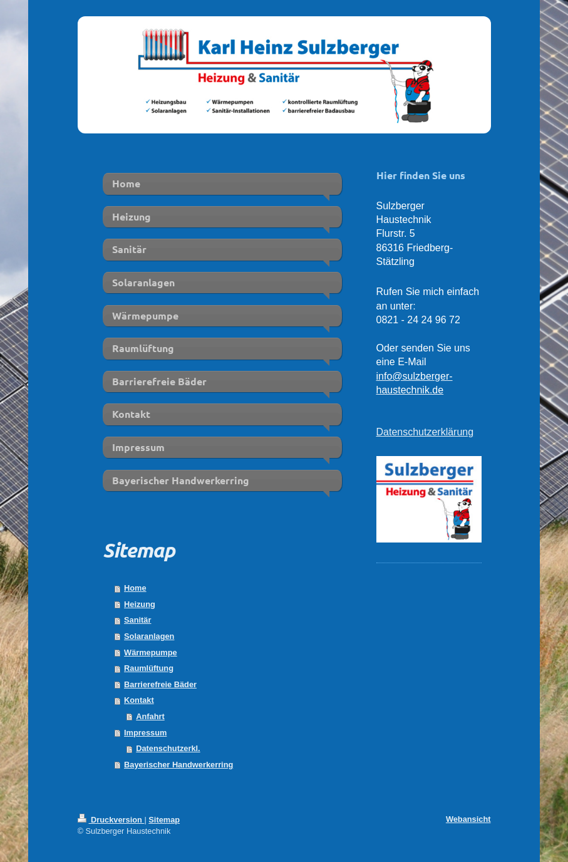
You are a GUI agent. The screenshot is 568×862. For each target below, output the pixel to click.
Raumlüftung (148, 668)
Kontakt (139, 700)
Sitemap (164, 819)
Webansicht (468, 819)
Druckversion (111, 819)
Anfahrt (150, 716)
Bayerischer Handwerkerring (178, 764)
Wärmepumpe (150, 652)
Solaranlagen (149, 636)
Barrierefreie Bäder (160, 684)
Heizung (139, 604)
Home (135, 588)
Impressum (145, 732)
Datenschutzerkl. (168, 748)
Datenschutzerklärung (425, 432)
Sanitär (137, 620)
